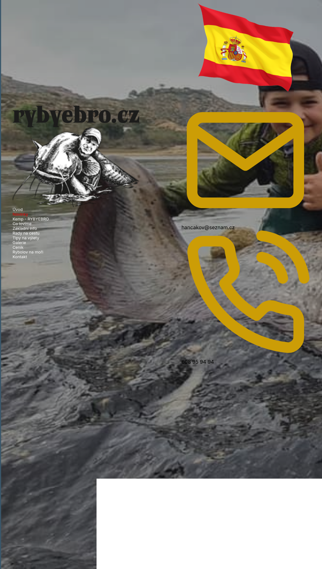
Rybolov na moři (28, 252)
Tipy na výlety (26, 238)
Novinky (20, 214)
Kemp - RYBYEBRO (31, 219)
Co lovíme (22, 223)
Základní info (25, 228)
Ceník (18, 247)
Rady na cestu (26, 233)
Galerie (19, 242)
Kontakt (20, 256)
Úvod (18, 209)
